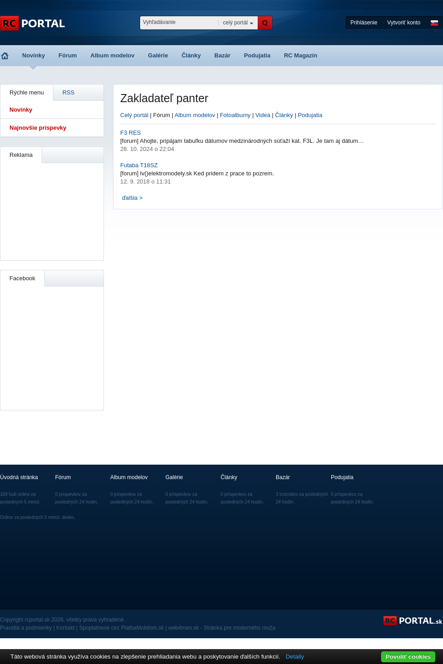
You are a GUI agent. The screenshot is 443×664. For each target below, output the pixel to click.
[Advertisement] (52, 210)
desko (68, 517)
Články (191, 55)
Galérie (158, 55)
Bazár (222, 55)
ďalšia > (132, 197)
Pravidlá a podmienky (26, 628)
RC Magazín (300, 55)
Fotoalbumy (235, 115)
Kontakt (66, 628)
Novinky (33, 55)
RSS (68, 92)
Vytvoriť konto (403, 22)
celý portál (235, 22)
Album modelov (112, 55)
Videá (262, 115)
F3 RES (130, 132)
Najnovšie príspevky (37, 127)
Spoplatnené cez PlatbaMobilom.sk (121, 628)
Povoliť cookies (408, 656)
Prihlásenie (363, 22)
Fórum (68, 55)
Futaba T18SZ (139, 165)
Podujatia (257, 55)
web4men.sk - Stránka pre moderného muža (221, 628)
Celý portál (134, 115)
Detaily (295, 656)
